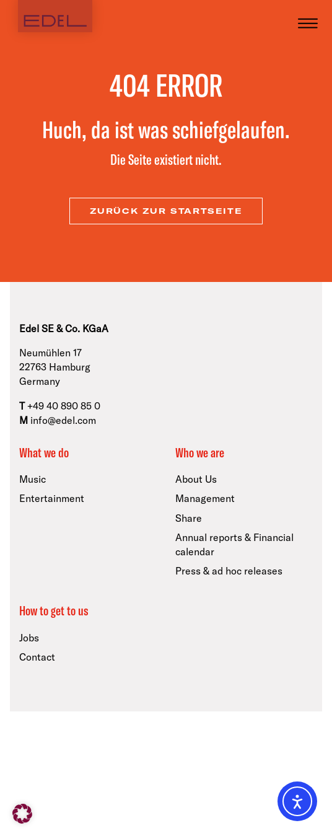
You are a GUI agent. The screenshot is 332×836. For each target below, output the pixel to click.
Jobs (29, 637)
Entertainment (51, 498)
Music (32, 479)
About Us (196, 479)
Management (205, 498)
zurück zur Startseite (166, 211)
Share (188, 518)
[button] (22, 813)
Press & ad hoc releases (228, 571)
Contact (37, 657)
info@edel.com (63, 420)
